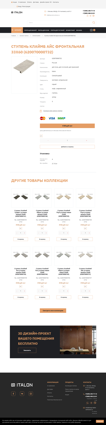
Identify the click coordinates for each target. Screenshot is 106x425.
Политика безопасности (54, 395)
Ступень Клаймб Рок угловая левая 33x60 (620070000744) (42, 267)
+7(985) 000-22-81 (89, 9)
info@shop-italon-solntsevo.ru (53, 10)
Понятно (100, 421)
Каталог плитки (24, 31)
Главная (13, 31)
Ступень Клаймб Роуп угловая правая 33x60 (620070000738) (85, 209)
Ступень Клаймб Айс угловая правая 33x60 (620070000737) (85, 267)
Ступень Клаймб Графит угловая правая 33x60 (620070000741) (20, 209)
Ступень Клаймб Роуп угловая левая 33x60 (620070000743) (64, 209)
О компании (51, 381)
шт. (41, 131)
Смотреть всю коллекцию (53, 306)
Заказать (27, 346)
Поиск (94, 19)
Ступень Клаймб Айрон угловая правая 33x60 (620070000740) (42, 209)
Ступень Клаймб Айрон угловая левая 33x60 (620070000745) (64, 267)
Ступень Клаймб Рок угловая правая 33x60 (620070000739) (20, 267)
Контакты (50, 392)
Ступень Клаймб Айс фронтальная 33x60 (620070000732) (24, 62)
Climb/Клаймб (36, 31)
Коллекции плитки (71, 381)
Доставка (50, 385)
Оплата (49, 388)
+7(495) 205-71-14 (89, 6)
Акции (67, 390)
